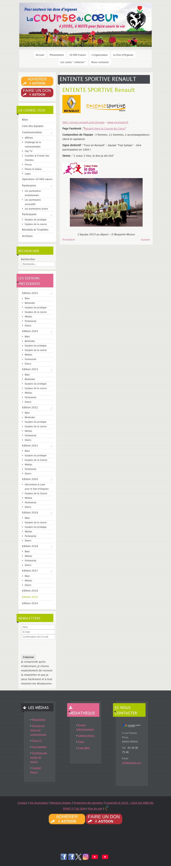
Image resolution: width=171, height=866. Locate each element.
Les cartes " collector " (73, 62)
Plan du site (95, 809)
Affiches (29, 137)
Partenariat (30, 321)
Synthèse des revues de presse (38, 757)
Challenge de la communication (33, 144)
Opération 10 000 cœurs (37, 179)
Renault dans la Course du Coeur (104, 129)
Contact (22, 803)
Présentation (57, 55)
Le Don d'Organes (123, 55)
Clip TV (28, 151)
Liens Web (84, 748)
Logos (28, 173)
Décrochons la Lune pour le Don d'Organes (37, 487)
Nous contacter (100, 62)
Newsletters (39, 719)
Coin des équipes (32, 126)
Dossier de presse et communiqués (38, 730)
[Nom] (38, 627)
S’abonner (28, 657)
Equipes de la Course (36, 460)
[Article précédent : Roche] (68, 240)
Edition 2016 (30, 591)
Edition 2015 (30, 597)
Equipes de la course (36, 224)
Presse (28, 164)
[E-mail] (38, 631)
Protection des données (88, 803)
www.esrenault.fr (117, 122)
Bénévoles (30, 303)
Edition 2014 (30, 603)
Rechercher (28, 259)
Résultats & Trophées (35, 230)
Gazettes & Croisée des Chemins (37, 158)
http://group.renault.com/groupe (83, 122)
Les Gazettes (39, 747)
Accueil (40, 55)
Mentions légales (60, 803)
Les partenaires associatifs (33, 202)
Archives (27, 236)
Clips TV (37, 740)
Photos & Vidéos (33, 169)
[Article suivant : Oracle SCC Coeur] (145, 240)
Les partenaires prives (36, 208)
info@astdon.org (131, 763)
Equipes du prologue (36, 219)
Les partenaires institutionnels (33, 193)
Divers (28, 325)
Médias (28, 316)
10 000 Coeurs (77, 55)
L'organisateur (100, 55)
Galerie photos (86, 735)
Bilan (25, 120)
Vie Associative (39, 803)
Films (81, 741)
